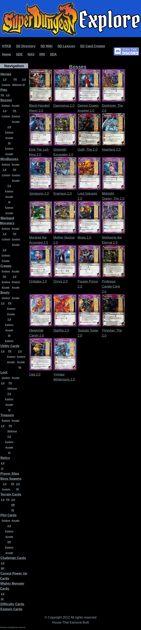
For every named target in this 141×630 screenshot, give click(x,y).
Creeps (5, 266)
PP (9, 541)
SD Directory (26, 46)
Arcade (15, 105)
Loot (3, 372)
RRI (42, 54)
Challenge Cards (13, 558)
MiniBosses (9, 159)
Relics (5, 458)
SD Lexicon (66, 46)
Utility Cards (9, 346)
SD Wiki (46, 46)
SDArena (17, 84)
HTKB (6, 46)
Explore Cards (11, 609)
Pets (3, 90)
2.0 (24, 79)
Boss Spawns (10, 478)
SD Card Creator (92, 46)
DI (23, 84)
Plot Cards (8, 515)
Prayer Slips (9, 473)
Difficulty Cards (12, 604)
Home (6, 54)
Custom (6, 84)
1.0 (4, 79)
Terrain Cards (10, 494)
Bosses (6, 100)
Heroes (5, 74)
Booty (5, 292)
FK (15, 79)
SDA (53, 54)
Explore (6, 105)
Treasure (7, 415)
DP (13, 504)
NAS (31, 54)
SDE (19, 54)
